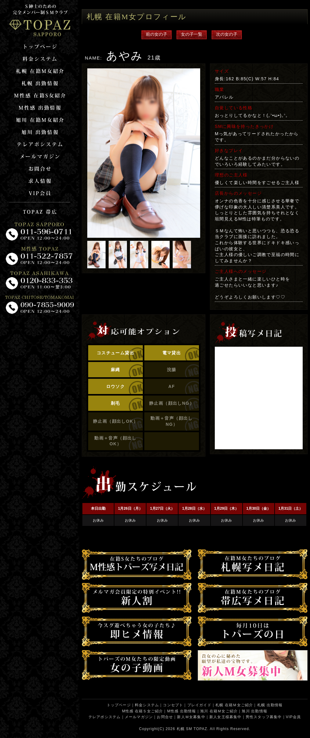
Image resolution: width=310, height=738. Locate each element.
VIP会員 (293, 717)
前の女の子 (156, 34)
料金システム (147, 705)
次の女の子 (226, 34)
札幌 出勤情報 (270, 705)
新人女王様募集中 (225, 717)
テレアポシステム (104, 717)
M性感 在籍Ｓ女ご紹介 (142, 711)
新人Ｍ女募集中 (191, 717)
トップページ (119, 705)
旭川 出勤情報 (254, 711)
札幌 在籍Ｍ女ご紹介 (234, 705)
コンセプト (173, 705)
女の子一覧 (191, 34)
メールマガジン (139, 717)
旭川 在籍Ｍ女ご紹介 (219, 711)
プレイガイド (199, 705)
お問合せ (165, 717)
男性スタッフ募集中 (264, 717)
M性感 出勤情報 (181, 711)
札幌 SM (184, 729)
